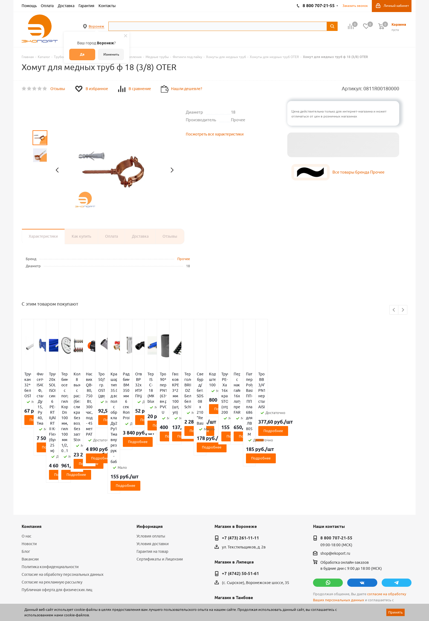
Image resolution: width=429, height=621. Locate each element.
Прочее (183, 259)
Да (82, 54)
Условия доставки (153, 478)
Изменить (111, 54)
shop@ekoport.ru (335, 488)
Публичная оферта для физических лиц (57, 524)
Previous (394, 310)
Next (402, 310)
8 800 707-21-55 (336, 472)
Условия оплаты (151, 470)
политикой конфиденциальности (341, 540)
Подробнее (53, 403)
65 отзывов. (90, 602)
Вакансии (30, 493)
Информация (150, 460)
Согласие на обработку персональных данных (62, 509)
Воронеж (96, 26)
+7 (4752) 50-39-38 (240, 543)
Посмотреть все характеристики (215, 134)
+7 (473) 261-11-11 (240, 472)
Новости (29, 478)
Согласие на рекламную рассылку (52, 516)
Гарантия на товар (152, 486)
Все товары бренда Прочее (358, 172)
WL (59, 596)
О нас (26, 470)
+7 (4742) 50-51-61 (240, 507)
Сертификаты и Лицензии (160, 493)
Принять (395, 612)
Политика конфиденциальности (50, 501)
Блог (26, 486)
